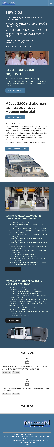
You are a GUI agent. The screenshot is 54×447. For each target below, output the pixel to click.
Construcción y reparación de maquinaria (23, 18)
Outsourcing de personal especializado (21, 41)
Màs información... (15, 90)
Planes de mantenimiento (21, 46)
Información (13, 269)
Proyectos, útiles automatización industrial (26, 24)
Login (27, 444)
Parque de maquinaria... (17, 149)
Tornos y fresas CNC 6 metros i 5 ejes (24, 35)
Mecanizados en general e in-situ (26, 29)
